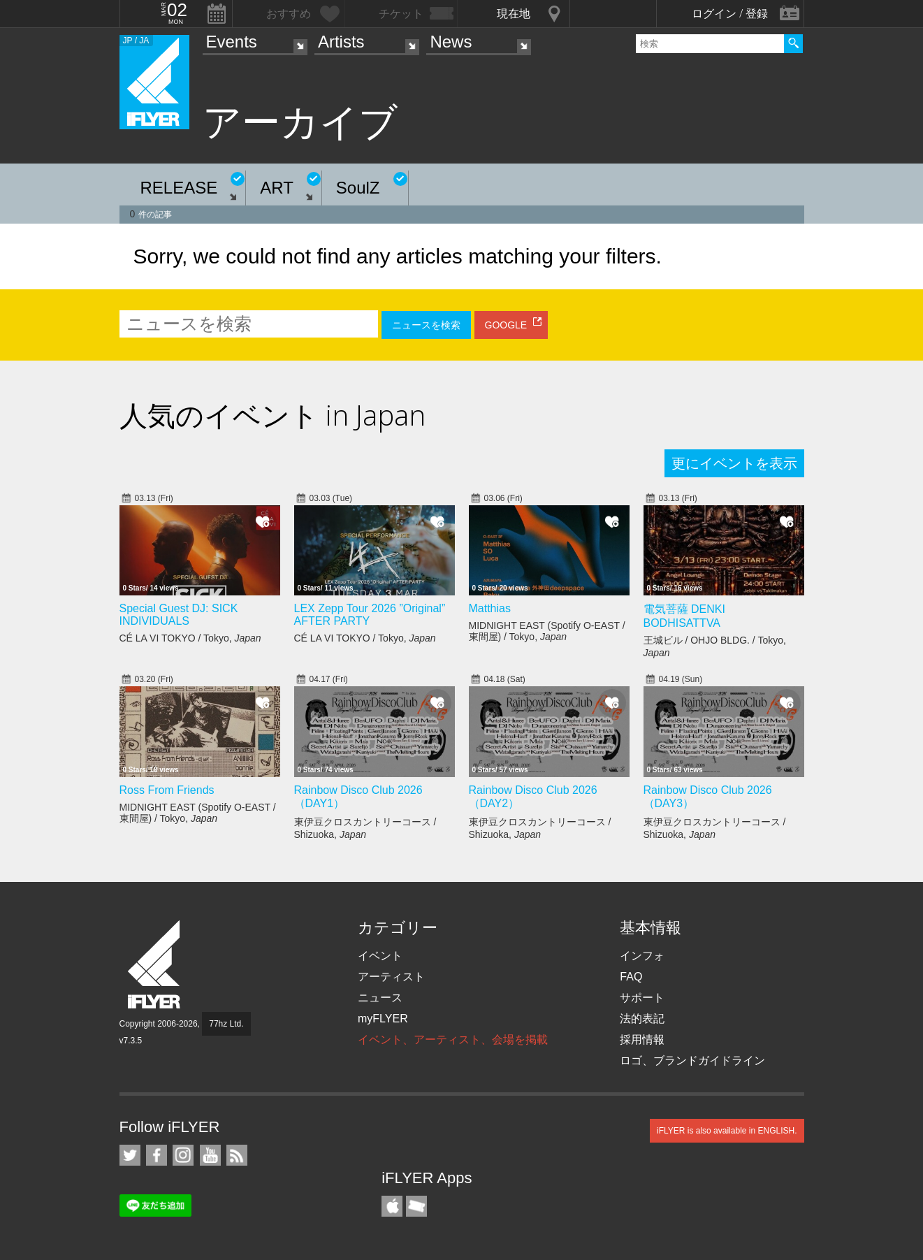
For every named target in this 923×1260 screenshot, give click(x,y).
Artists (341, 41)
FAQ (631, 977)
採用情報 (642, 1039)
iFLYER (155, 965)
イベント (380, 956)
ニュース (380, 998)
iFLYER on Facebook (156, 1155)
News (451, 41)
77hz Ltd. (226, 1024)
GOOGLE (506, 325)
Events (231, 41)
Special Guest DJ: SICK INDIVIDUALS (178, 614)
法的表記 (642, 1018)
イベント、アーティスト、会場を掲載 (453, 1039)
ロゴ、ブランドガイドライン (692, 1060)
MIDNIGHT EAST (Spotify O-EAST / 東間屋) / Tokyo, (547, 631)
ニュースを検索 (426, 325)
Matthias (490, 608)
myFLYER (383, 1018)
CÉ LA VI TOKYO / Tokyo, (190, 638)
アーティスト (391, 977)
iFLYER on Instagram (183, 1155)
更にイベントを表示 (734, 463)
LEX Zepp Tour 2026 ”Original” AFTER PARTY (370, 614)
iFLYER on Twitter (129, 1155)
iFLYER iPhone (391, 1206)
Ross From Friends (167, 790)
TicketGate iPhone (416, 1206)
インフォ (642, 956)
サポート (642, 998)
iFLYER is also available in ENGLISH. (727, 1131)
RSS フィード (236, 1155)
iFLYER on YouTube (210, 1155)
